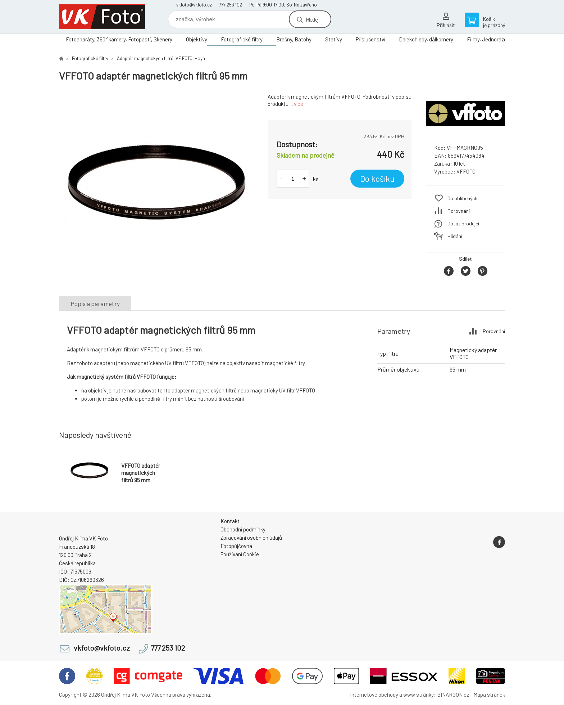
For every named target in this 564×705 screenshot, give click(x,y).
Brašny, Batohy (293, 39)
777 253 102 (230, 5)
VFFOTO (466, 171)
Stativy (333, 39)
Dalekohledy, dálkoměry (426, 39)
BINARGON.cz (453, 694)
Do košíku (377, 179)
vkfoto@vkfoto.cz (194, 5)
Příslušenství (370, 39)
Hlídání (454, 236)
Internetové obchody (374, 694)
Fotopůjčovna (236, 546)
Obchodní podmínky (242, 529)
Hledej (312, 19)
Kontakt (230, 521)
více (298, 103)
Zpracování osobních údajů (251, 537)
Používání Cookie (239, 554)
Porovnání (458, 211)
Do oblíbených (462, 198)
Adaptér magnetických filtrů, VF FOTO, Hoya (161, 58)
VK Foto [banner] (102, 16)
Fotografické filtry (242, 39)
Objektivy (196, 39)
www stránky (418, 694)
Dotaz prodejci (463, 223)
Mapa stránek (489, 694)
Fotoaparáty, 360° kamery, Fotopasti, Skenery (119, 39)
